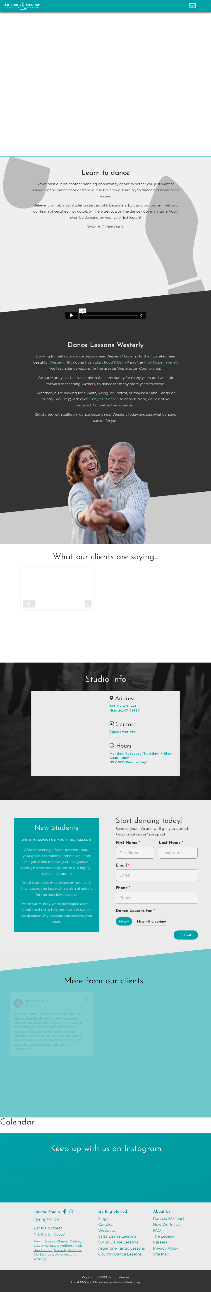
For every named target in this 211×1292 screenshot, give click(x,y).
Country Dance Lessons (120, 1254)
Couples (105, 1224)
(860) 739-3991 (123, 732)
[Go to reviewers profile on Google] (24, 1003)
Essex (54, 1245)
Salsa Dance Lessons (117, 1236)
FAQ (157, 1230)
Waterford (62, 1254)
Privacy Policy (165, 1248)
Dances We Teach (169, 1218)
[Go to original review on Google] (92, 1002)
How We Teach (166, 1224)
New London (43, 1250)
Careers (160, 1242)
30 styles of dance (104, 399)
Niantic (50, 1241)
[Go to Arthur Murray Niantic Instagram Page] (71, 1211)
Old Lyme (74, 1250)
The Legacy (163, 1236)
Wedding (106, 1230)
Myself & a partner (151, 921)
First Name (127, 843)
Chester (62, 1241)
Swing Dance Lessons (118, 1242)
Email (122, 865)
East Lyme (41, 1245)
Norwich (60, 1250)
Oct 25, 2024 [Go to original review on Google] (38, 1005)
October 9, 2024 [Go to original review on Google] (126, 1005)
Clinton (75, 1241)
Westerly (40, 1258)
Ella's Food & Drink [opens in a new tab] (111, 362)
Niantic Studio (47, 1212)
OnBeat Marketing (126, 1282)
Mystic (77, 1245)
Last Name (170, 843)
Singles (104, 1218)
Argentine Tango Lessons (121, 1248)
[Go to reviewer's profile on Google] (109, 1003)
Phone (122, 888)
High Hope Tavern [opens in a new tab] (159, 362)
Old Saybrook (43, 1254)
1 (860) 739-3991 (48, 1220)
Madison (66, 1245)
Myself (124, 921)
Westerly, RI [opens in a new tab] (59, 362)
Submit (186, 935)
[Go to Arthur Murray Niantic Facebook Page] (64, 1211)
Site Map (161, 1254)
